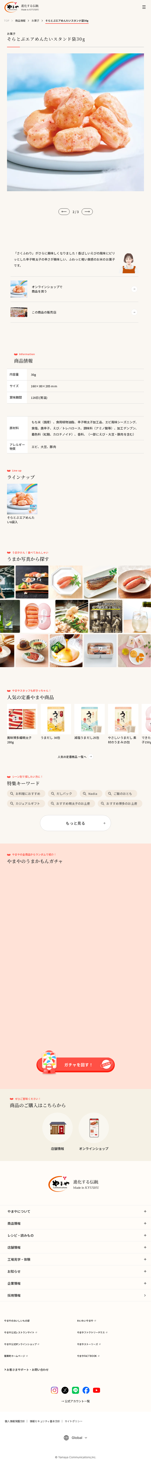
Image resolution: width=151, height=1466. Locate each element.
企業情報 (14, 1283)
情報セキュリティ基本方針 (45, 1421)
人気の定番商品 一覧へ (72, 757)
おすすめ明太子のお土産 (73, 803)
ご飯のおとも (123, 793)
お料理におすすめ (28, 793)
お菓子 (35, 20)
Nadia (92, 793)
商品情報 (20, 20)
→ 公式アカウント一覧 (75, 1401)
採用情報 (14, 1295)
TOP (6, 20)
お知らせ (14, 1271)
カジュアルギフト (28, 803)
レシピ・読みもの (20, 1235)
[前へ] (64, 211)
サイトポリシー (74, 1421)
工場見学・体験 (18, 1259)
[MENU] (144, 7)
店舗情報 (14, 1247)
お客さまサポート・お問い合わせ (28, 1369)
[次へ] (87, 211)
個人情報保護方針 (15, 1421)
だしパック (64, 793)
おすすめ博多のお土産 (121, 803)
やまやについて (18, 1211)
